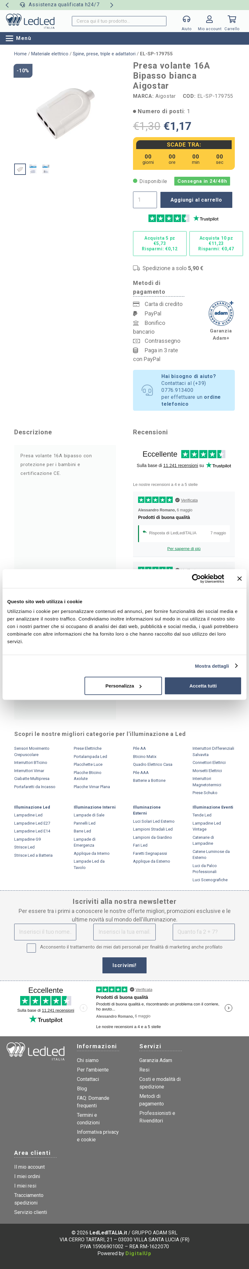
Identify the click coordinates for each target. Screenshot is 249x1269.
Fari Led (140, 845)
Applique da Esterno (151, 861)
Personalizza (124, 685)
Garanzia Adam (155, 1060)
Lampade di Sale (89, 815)
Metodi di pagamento (151, 1100)
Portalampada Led (90, 756)
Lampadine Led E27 (32, 823)
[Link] (209, 23)
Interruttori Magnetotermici (207, 781)
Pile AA (139, 748)
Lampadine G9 (27, 839)
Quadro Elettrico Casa (152, 764)
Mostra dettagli (212, 665)
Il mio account (29, 1167)
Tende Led (202, 815)
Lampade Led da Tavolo (89, 864)
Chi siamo (88, 1060)
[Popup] (186, 21)
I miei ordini (27, 1176)
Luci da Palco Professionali (205, 868)
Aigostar (165, 96)
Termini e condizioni (88, 1119)
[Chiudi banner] (239, 578)
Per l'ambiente (93, 1070)
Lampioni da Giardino (152, 837)
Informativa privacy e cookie (98, 1136)
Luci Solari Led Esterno (154, 821)
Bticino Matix (144, 756)
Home (20, 54)
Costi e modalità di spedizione (160, 1083)
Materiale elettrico (49, 54)
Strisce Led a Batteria (33, 855)
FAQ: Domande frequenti (93, 1102)
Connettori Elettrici (209, 762)
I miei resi (25, 1186)
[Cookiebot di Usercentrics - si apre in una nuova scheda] (196, 578)
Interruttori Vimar (29, 770)
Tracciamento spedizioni (28, 1199)
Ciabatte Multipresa (31, 778)
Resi (144, 1070)
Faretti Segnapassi (150, 853)
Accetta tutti (203, 685)
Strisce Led (24, 847)
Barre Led (82, 831)
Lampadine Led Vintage (207, 826)
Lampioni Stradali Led (153, 829)
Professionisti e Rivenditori (157, 1117)
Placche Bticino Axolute (87, 775)
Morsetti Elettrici (207, 770)
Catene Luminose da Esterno (211, 854)
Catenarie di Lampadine (203, 840)
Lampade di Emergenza (85, 842)
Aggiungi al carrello (196, 200)
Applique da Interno (92, 853)
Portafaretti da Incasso (34, 786)
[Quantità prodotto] (145, 200)
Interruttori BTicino (30, 762)
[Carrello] (232, 21)
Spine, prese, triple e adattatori (104, 54)
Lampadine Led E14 (32, 831)
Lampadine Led (28, 815)
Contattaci (88, 1079)
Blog (82, 1089)
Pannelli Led (85, 823)
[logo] (30, 21)
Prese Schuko (205, 792)
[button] (18, 38)
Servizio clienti (30, 1212)
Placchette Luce (88, 764)
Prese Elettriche (87, 748)
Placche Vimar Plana (92, 786)
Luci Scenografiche (210, 879)
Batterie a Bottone (149, 780)
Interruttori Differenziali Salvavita (213, 751)
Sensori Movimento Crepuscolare (31, 751)
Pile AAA (141, 772)
